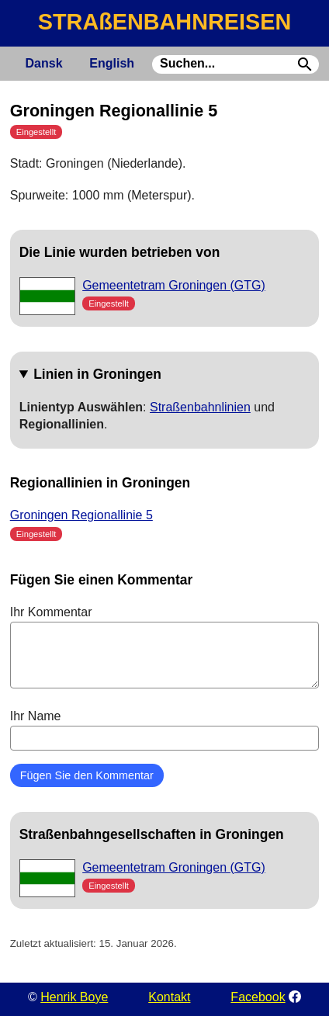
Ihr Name (165, 729)
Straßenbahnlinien (200, 407)
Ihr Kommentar (165, 646)
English (111, 63)
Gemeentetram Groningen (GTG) (173, 285)
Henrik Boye (74, 997)
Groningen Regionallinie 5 (81, 515)
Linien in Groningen (97, 374)
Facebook (257, 997)
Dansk (44, 63)
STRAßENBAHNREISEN (164, 21)
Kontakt (169, 997)
